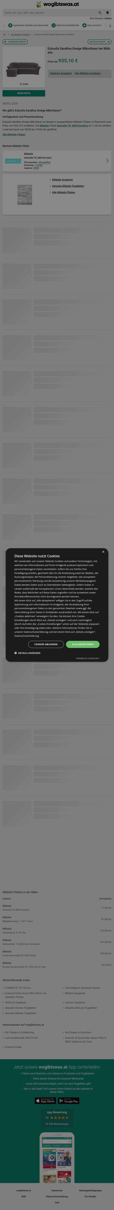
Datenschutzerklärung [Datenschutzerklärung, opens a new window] (26, 635)
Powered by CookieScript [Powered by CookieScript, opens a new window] (87, 658)
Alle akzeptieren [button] (83, 644)
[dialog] (57, 605)
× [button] (103, 552)
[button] (27, 653)
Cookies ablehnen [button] (46, 644)
